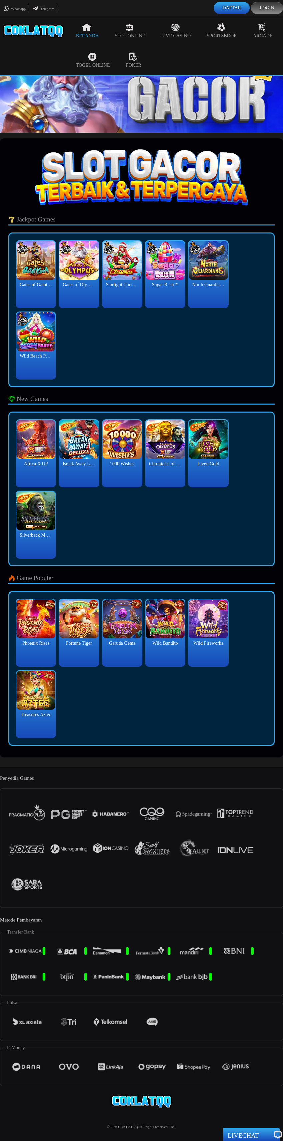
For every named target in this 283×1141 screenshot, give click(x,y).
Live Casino (176, 30)
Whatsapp (14, 9)
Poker (133, 60)
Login (267, 7)
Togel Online (93, 60)
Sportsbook (222, 30)
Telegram (43, 9)
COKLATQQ (128, 1127)
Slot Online (130, 30)
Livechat (251, 1135)
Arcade (262, 30)
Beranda (87, 30)
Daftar (231, 7)
